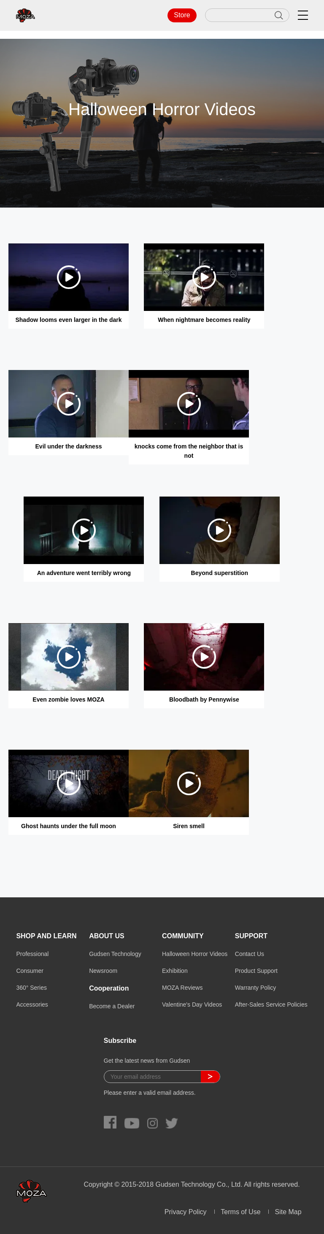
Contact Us (249, 953)
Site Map (288, 1211)
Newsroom (103, 970)
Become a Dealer (112, 1006)
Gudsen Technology (115, 953)
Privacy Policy (186, 1211)
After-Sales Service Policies (271, 1004)
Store (182, 15)
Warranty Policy (255, 987)
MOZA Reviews (182, 987)
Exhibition (175, 970)
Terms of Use (240, 1211)
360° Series (31, 987)
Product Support (256, 970)
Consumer (29, 970)
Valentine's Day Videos (192, 1004)
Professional (32, 953)
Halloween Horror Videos (194, 953)
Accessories (32, 1004)
